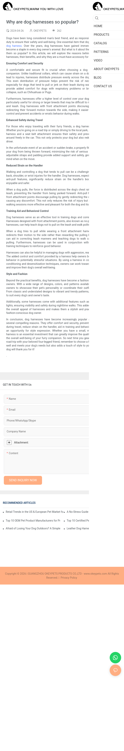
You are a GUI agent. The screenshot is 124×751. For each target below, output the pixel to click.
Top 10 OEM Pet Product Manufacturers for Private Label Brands (33, 520)
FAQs (116, 502)
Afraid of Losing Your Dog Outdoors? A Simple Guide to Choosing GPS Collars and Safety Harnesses (33, 528)
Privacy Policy (69, 577)
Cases (98, 502)
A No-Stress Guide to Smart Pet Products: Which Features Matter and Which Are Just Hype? (94, 511)
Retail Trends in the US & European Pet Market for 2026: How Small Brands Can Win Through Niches (34, 511)
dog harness (14, 45)
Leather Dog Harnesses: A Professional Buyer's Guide (94, 528)
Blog (107, 502)
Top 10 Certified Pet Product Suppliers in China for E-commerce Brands (94, 520)
